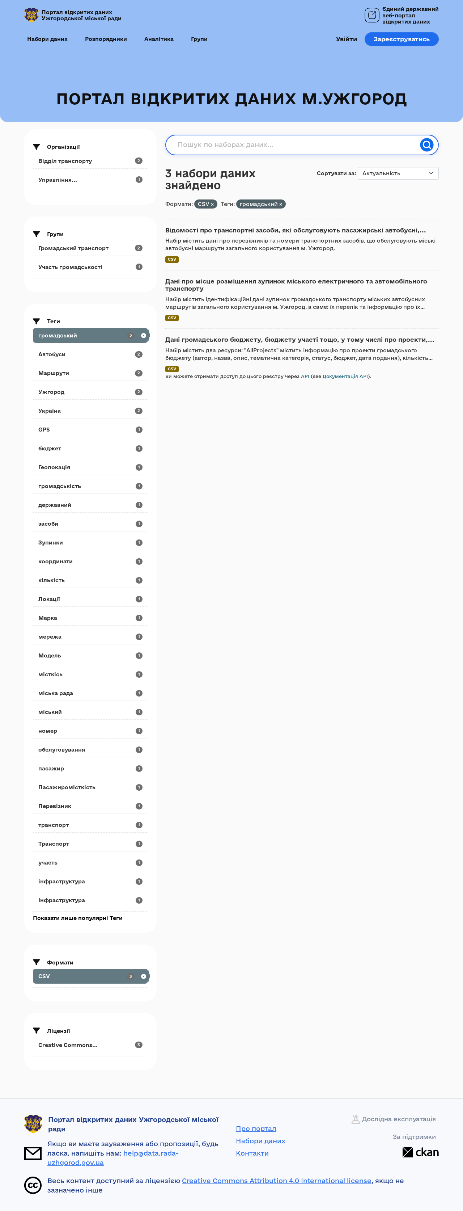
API (305, 376)
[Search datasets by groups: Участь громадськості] (90, 267)
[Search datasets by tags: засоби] (90, 523)
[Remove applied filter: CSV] (212, 204)
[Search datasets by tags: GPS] (90, 429)
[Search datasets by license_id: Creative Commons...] (90, 1045)
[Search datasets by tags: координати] (90, 561)
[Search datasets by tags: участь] (90, 862)
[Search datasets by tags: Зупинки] (90, 542)
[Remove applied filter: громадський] (280, 204)
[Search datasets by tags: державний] (90, 504)
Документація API (345, 376)
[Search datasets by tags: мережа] (90, 636)
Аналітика (159, 39)
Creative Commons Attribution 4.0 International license (276, 1180)
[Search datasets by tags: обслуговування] (90, 749)
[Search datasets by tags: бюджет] (90, 448)
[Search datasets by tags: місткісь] (90, 674)
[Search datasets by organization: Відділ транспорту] (90, 161)
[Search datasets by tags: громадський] (90, 335)
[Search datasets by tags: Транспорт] (90, 843)
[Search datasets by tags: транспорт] (90, 824)
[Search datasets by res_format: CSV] (90, 976)
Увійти (346, 38)
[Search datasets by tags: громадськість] (90, 486)
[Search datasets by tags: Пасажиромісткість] (90, 787)
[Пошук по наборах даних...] (297, 145)
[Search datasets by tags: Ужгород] (90, 391)
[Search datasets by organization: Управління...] (90, 179)
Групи (199, 39)
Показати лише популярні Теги (78, 918)
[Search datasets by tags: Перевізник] (90, 806)
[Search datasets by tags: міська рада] (90, 693)
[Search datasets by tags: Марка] (90, 617)
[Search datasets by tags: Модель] (90, 655)
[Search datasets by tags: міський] (90, 712)
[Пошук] (427, 145)
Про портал (256, 1128)
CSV (172, 259)
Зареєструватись (402, 38)
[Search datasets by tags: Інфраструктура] (90, 900)
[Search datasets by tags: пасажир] (90, 768)
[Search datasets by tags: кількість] (90, 580)
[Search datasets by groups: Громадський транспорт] (90, 248)
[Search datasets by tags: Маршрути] (90, 373)
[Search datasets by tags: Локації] (90, 599)
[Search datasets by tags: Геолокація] (90, 467)
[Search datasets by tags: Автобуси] (90, 354)
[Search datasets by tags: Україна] (90, 410)
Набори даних (47, 39)
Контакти (252, 1153)
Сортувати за (335, 173)
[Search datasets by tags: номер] (90, 730)
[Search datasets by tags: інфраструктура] (90, 881)
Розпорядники (106, 39)
